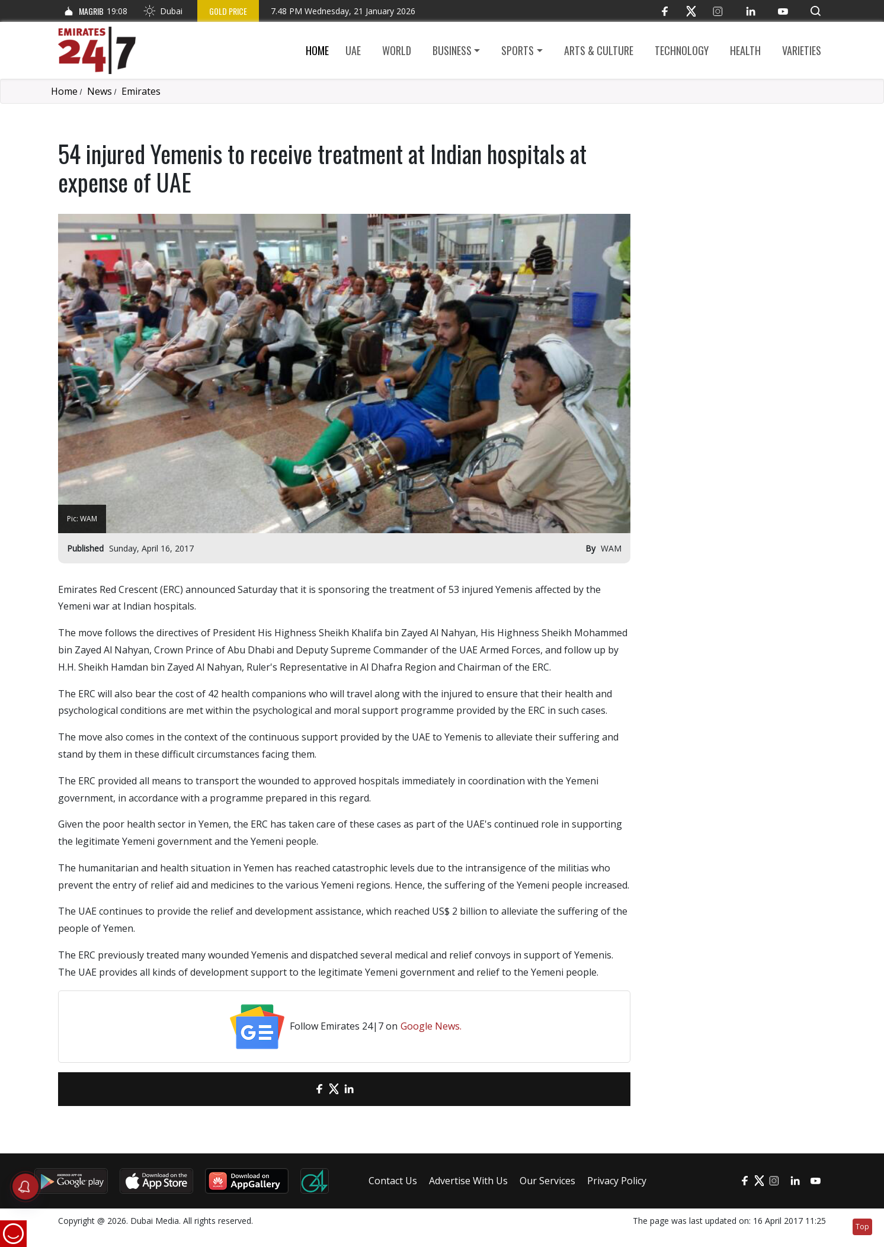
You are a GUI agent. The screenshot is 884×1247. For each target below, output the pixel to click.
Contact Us (393, 1180)
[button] (815, 11)
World (396, 50)
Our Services (547, 1180)
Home (317, 50)
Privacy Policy (616, 1180)
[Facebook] (664, 11)
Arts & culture (598, 50)
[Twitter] (691, 11)
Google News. (431, 1026)
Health (745, 50)
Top (862, 1227)
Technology (682, 50)
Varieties (801, 50)
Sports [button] (517, 50)
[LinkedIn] (750, 11)
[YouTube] (783, 11)
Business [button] (452, 50)
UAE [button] (353, 50)
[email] (298, 1089)
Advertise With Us (468, 1180)
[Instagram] (717, 11)
